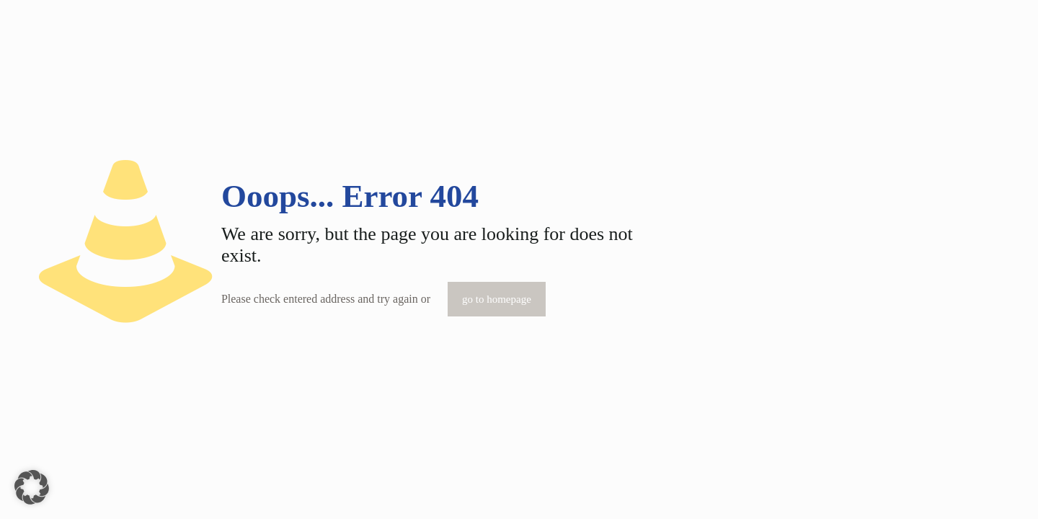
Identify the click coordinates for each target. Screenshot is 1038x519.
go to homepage (496, 299)
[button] (31, 487)
